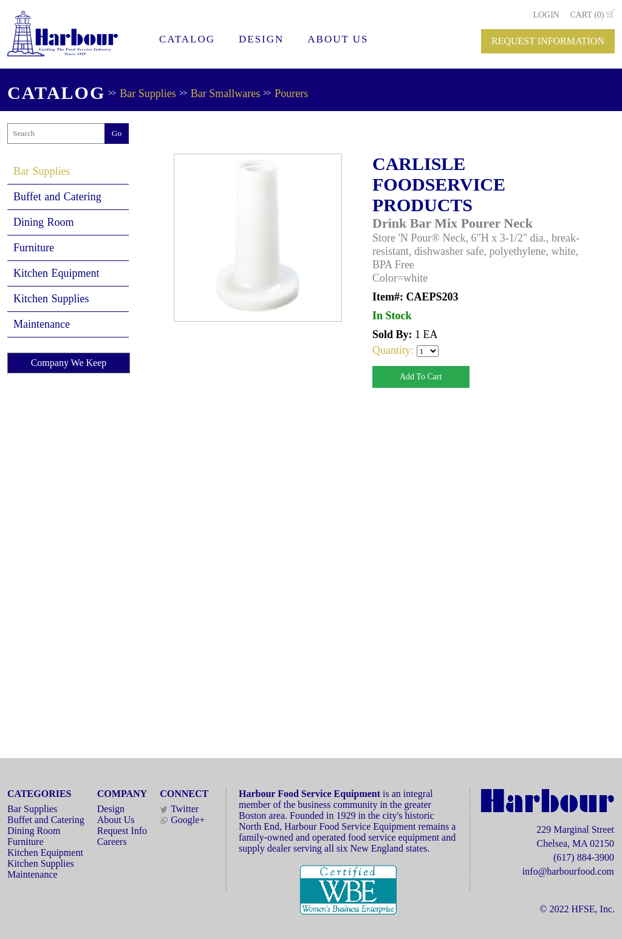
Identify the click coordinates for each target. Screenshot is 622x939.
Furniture (33, 248)
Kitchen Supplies (51, 299)
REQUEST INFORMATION (547, 41)
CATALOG (187, 39)
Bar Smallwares (225, 93)
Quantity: (394, 350)
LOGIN (546, 14)
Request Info (122, 830)
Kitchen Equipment (56, 273)
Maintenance (41, 324)
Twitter (179, 809)
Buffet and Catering (57, 197)
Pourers (291, 93)
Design (111, 809)
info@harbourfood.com (568, 871)
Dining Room (43, 222)
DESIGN (261, 39)
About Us (116, 820)
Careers (112, 841)
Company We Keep (69, 363)
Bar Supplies (148, 93)
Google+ (182, 820)
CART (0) (587, 14)
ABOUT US (337, 39)
